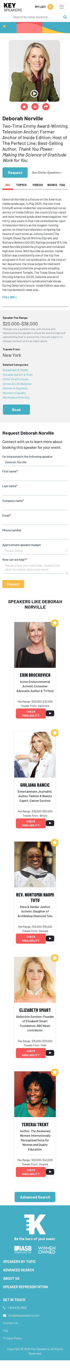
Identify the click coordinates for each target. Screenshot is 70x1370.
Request (15, 172)
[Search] (36, 16)
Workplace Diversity (16, 397)
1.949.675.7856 (17, 1307)
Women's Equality (14, 393)
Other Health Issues (16, 379)
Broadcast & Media (15, 370)
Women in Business (15, 388)
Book (16, 409)
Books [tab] (52, 185)
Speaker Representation (25, 1287)
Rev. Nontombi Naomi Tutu (35, 897)
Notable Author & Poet (18, 374)
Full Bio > (9, 297)
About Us (11, 1278)
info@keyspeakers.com (23, 1315)
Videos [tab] (37, 185)
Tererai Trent (35, 1124)
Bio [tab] (7, 185)
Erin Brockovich (35, 675)
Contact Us (10, 1323)
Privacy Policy (12, 1338)
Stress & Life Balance (17, 383)
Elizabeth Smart (35, 1010)
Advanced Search (35, 1197)
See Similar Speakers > (46, 172)
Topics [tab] (21, 185)
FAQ (5, 1330)
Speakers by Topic (19, 1261)
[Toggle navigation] (61, 7)
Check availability (31, 713)
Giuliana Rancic (35, 785)
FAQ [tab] (62, 185)
